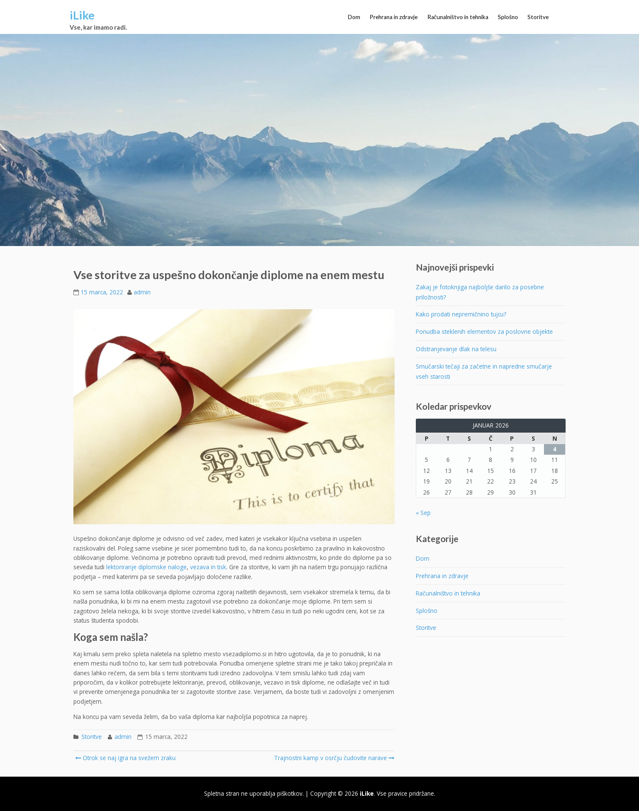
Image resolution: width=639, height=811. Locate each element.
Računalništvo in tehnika (457, 17)
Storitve (538, 17)
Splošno (508, 17)
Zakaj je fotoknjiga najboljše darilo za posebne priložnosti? (480, 292)
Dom (354, 17)
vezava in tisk (208, 567)
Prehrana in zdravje (394, 17)
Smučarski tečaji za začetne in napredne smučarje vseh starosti (484, 371)
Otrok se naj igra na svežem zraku (125, 758)
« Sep (423, 513)
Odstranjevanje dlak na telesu (456, 349)
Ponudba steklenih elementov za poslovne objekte (484, 331)
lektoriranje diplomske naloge (146, 567)
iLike (82, 15)
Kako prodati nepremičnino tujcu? (461, 314)
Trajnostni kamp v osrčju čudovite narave (333, 758)
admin (142, 292)
